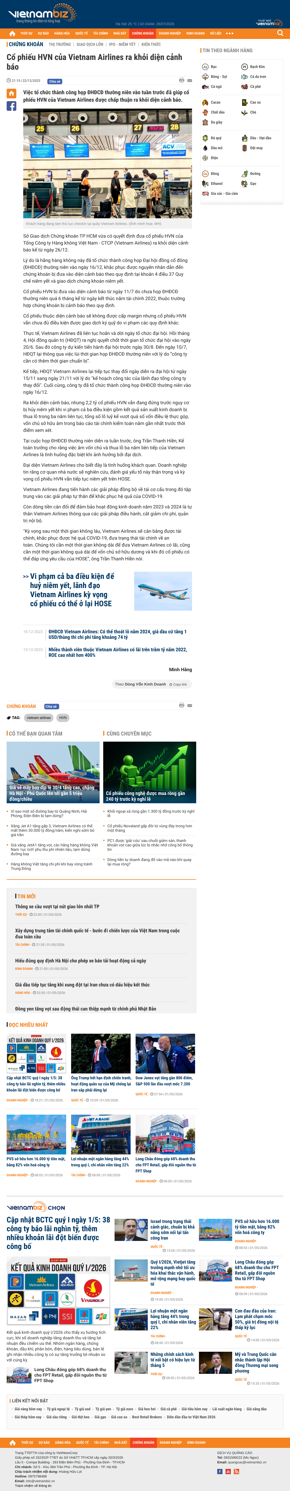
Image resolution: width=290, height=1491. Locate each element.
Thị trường (60, 44)
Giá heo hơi (147, 1409)
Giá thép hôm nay (28, 1417)
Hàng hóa (22, 993)
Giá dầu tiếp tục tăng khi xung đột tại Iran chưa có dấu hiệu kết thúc (82, 985)
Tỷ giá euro (124, 1409)
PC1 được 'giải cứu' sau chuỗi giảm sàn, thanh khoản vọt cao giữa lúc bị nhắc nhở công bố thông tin (150, 845)
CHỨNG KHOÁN (143, 34)
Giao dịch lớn (90, 44)
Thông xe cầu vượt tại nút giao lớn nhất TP (57, 907)
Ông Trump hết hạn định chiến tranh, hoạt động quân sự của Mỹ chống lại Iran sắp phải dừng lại (101, 1084)
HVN (62, 717)
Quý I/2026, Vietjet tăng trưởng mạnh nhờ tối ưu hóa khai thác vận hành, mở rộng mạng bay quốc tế (173, 1273)
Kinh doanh (24, 969)
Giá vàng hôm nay (28, 1409)
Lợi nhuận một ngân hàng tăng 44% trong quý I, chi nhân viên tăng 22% (100, 1161)
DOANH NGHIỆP (170, 34)
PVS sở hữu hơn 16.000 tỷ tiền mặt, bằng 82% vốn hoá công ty (36, 1161)
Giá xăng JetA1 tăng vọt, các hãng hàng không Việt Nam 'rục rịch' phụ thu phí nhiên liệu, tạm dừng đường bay (54, 849)
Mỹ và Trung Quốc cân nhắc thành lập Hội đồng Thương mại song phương (256, 1363)
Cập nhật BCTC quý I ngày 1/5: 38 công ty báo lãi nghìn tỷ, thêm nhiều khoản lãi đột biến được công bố (36, 1084)
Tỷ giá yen (103, 1409)
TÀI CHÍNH (100, 34)
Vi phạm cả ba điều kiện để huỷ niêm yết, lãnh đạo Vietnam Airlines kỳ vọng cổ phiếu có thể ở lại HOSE (72, 590)
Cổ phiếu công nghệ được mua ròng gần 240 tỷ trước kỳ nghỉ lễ (145, 796)
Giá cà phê (168, 1409)
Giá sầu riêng (56, 1417)
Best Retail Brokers (147, 1417)
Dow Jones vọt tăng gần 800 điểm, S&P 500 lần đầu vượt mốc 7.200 (164, 1080)
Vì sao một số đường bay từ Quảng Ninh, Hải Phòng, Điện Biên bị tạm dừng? (49, 813)
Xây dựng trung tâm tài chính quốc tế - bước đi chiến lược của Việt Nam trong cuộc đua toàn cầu (97, 934)
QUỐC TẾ (81, 34)
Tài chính (22, 945)
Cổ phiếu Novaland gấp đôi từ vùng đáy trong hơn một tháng (149, 828)
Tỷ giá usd (82, 1409)
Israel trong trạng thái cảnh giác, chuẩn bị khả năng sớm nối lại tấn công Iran (173, 1230)
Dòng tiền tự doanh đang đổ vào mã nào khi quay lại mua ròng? (149, 862)
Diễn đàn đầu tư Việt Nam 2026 (191, 1417)
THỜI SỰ (26, 34)
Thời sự (21, 915)
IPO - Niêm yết (122, 44)
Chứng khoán (26, 44)
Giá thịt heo (80, 1417)
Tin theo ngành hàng (228, 51)
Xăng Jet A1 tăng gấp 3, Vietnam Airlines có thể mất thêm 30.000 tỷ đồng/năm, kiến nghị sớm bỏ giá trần (52, 830)
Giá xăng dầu (256, 1409)
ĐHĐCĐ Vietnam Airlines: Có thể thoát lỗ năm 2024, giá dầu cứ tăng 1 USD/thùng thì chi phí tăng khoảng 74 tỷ (118, 634)
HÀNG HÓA (62, 34)
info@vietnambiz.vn (40, 1481)
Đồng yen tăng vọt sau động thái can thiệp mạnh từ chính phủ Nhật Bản (85, 1009)
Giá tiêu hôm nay (195, 1409)
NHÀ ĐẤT (119, 34)
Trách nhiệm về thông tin (33, 1486)
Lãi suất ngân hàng (227, 1409)
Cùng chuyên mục (129, 733)
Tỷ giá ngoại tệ (58, 1409)
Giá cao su (119, 1417)
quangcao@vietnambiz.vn (247, 1462)
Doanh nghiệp (17, 1100)
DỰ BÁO (43, 34)
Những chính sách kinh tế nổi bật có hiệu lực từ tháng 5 (173, 1360)
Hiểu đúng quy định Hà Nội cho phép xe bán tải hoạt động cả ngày (80, 961)
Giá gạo (100, 1417)
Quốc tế (77, 1100)
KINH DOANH (196, 34)
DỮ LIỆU (215, 34)
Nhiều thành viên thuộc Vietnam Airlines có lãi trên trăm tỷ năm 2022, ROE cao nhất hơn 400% (118, 652)
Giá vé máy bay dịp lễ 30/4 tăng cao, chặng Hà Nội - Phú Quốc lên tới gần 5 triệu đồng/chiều (51, 793)
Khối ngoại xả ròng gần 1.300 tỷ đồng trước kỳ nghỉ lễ (151, 813)
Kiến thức (151, 44)
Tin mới (26, 896)
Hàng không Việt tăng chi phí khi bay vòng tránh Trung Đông (51, 866)
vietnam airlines (39, 717)
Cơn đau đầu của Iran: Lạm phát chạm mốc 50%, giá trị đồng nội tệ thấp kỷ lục (256, 1319)
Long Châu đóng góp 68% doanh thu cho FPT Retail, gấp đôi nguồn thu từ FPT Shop (166, 1165)
